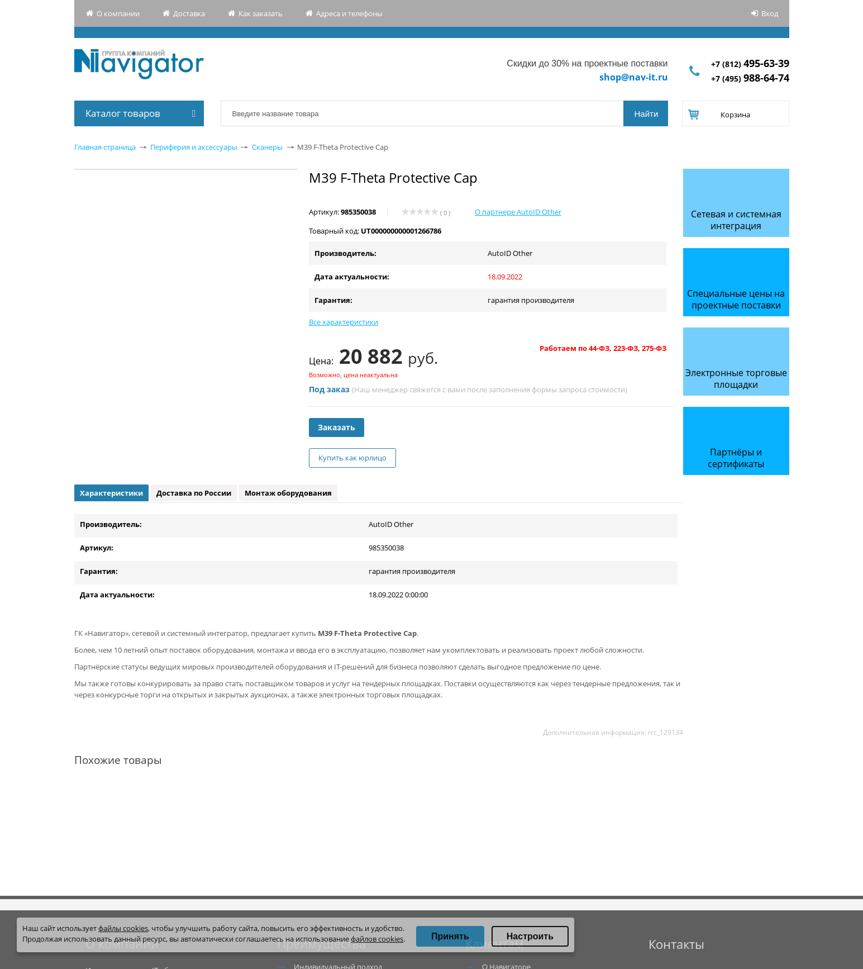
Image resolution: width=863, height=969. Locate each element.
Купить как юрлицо (352, 458)
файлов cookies (377, 939)
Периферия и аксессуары (193, 147)
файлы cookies (123, 928)
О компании (118, 13)
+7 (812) (750, 64)
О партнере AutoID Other (518, 212)
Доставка (189, 13)
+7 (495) (750, 78)
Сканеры (267, 147)
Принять (450, 936)
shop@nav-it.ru (633, 77)
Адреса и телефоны (349, 13)
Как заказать (261, 13)
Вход (769, 13)
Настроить (530, 936)
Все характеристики (343, 322)
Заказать (336, 427)
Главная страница (105, 147)
